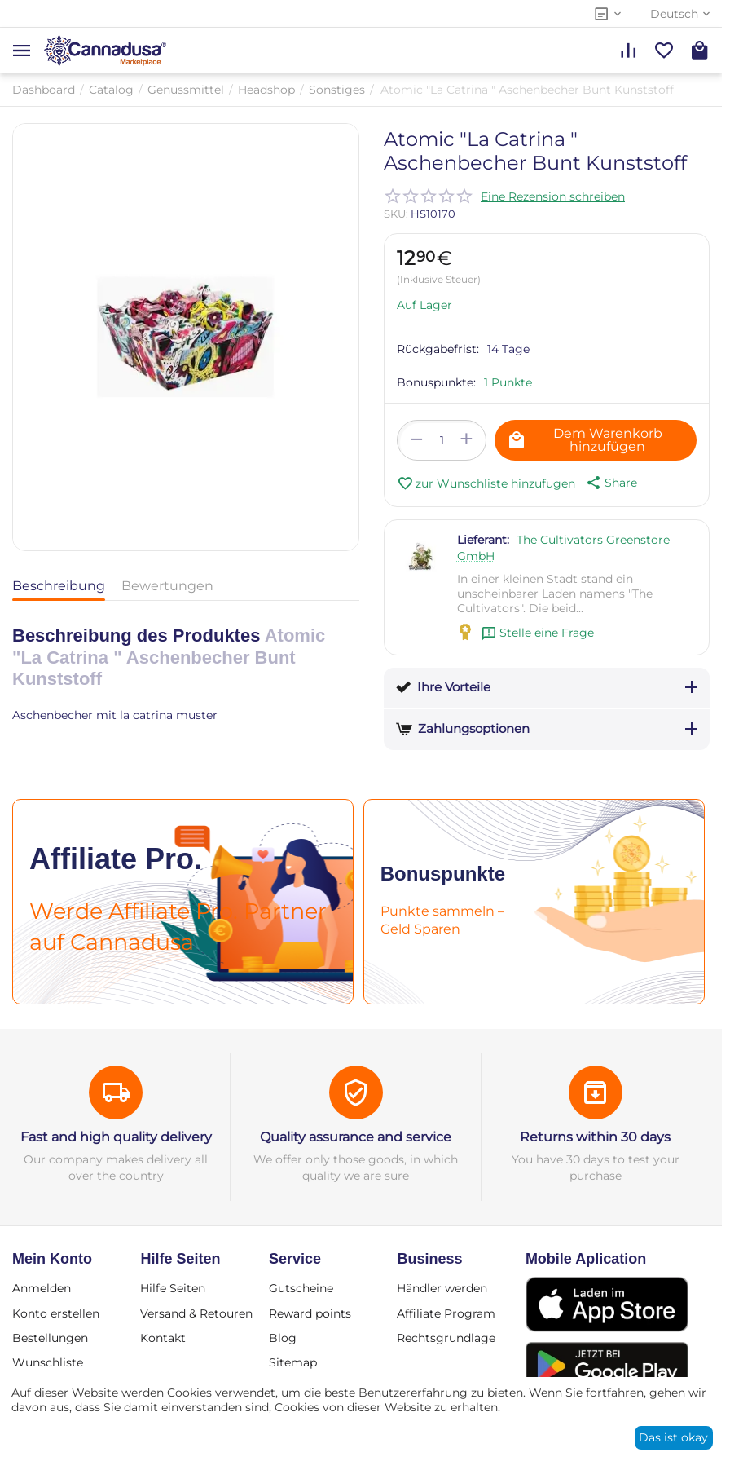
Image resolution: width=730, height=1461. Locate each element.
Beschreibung (58, 586)
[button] (610, 482)
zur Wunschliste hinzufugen (486, 483)
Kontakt (163, 1338)
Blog (283, 1338)
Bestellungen (50, 1338)
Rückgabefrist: (438, 349)
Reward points (310, 1313)
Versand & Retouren (196, 1313)
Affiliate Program (446, 1313)
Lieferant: (483, 539)
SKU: (396, 213)
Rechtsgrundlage (446, 1338)
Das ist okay (673, 1437)
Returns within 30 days (595, 1137)
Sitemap (293, 1362)
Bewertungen (167, 586)
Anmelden (41, 1288)
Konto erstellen (55, 1313)
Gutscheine (301, 1288)
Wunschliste (47, 1362)
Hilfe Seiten (172, 1288)
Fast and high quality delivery (116, 1137)
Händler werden (442, 1288)
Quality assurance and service (355, 1137)
